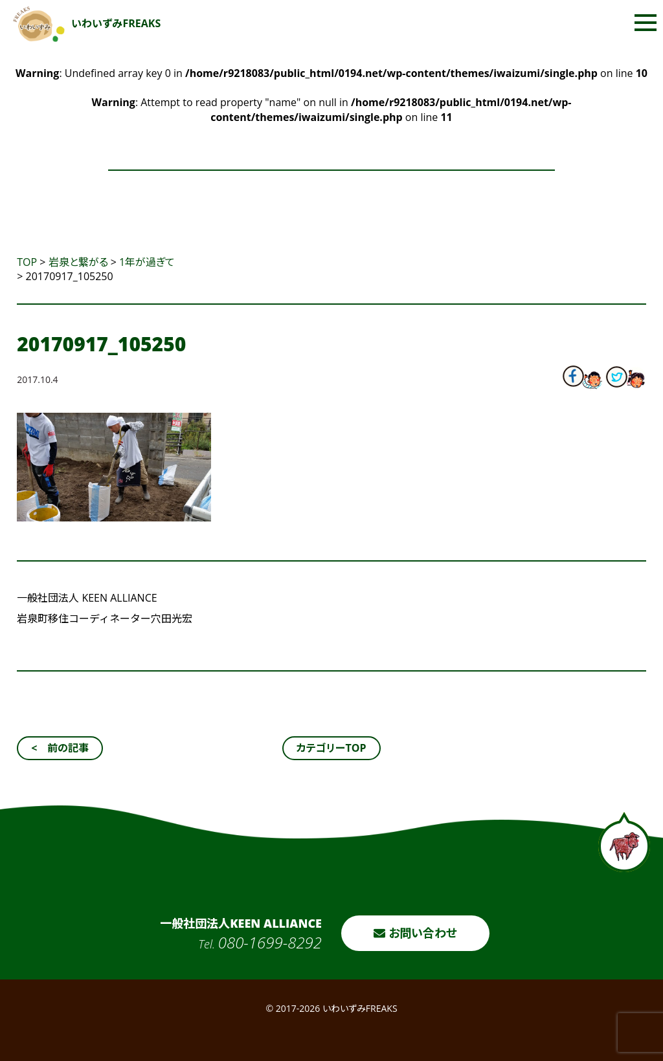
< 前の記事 (60, 748)
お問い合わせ (415, 933)
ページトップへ (624, 842)
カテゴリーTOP (331, 748)
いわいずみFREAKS (87, 23)
